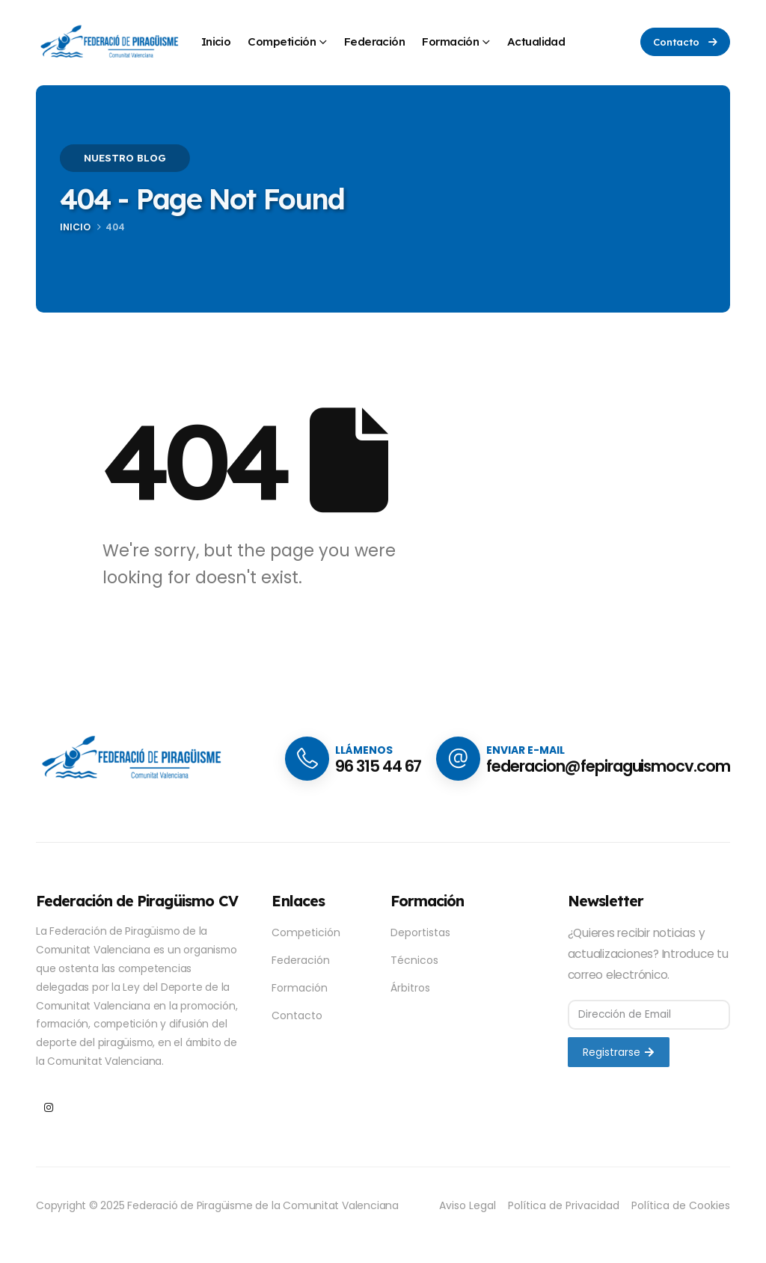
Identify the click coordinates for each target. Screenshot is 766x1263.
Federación (374, 41)
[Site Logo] (111, 42)
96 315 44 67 (378, 766)
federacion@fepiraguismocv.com (608, 766)
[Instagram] (48, 1107)
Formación (450, 41)
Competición (282, 41)
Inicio (216, 41)
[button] (685, 42)
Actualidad (536, 41)
